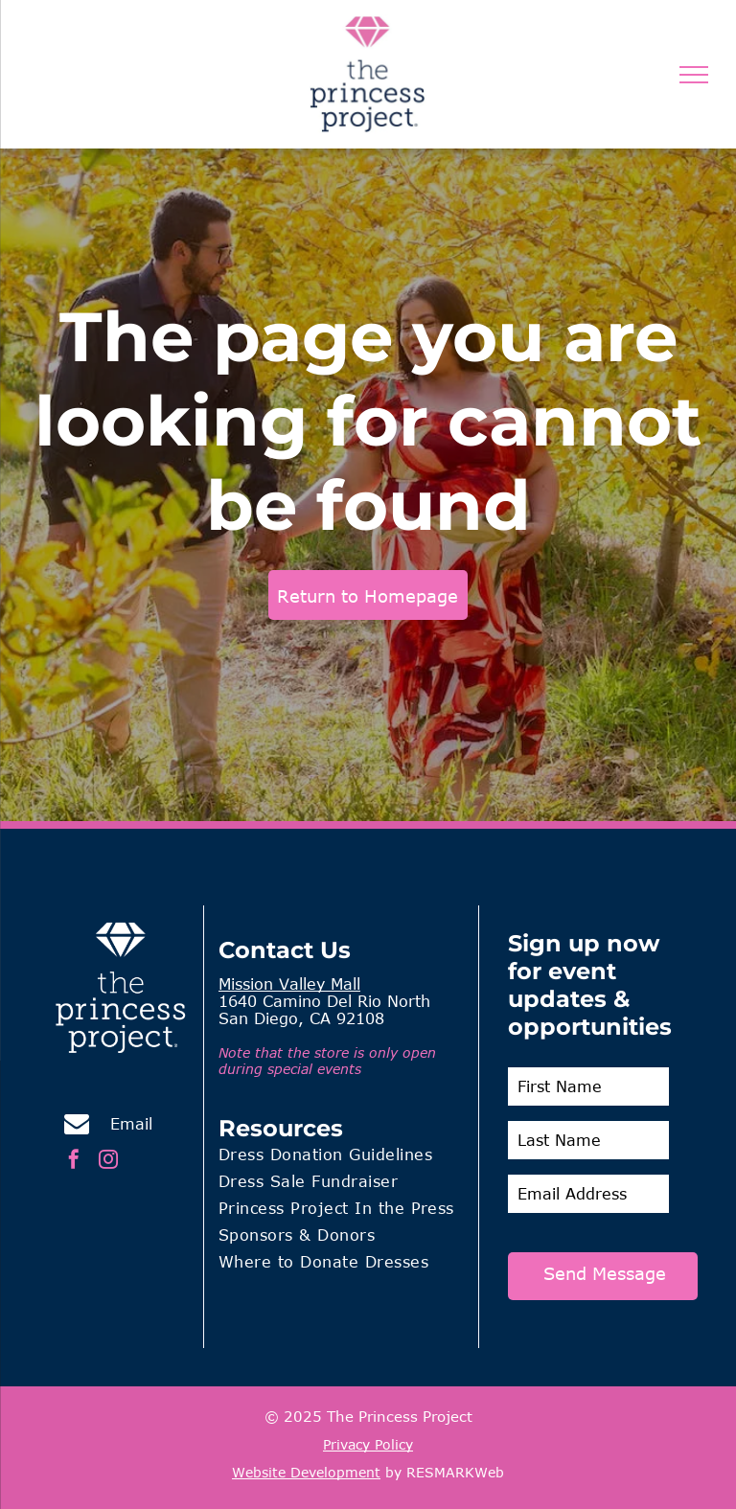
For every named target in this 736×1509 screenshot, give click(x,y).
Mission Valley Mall (289, 984)
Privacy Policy (368, 1444)
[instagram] (108, 1161)
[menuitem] (341, 1157)
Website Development (306, 1472)
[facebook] (73, 1161)
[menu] (694, 75)
